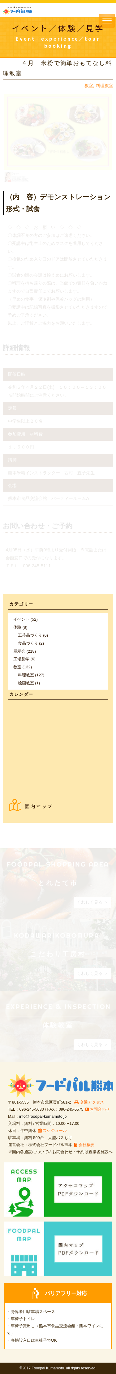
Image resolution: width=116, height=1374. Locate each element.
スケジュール (52, 1130)
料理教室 (104, 85)
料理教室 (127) (31, 675)
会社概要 (84, 1144)
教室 (88, 85)
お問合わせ (97, 1109)
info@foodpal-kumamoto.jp (43, 1116)
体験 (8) (20, 627)
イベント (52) (25, 619)
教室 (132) (22, 667)
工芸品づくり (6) (33, 635)
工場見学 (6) (24, 659)
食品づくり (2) (31, 643)
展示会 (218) (24, 651)
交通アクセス (89, 1102)
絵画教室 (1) (29, 683)
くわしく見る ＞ (92, 902)
